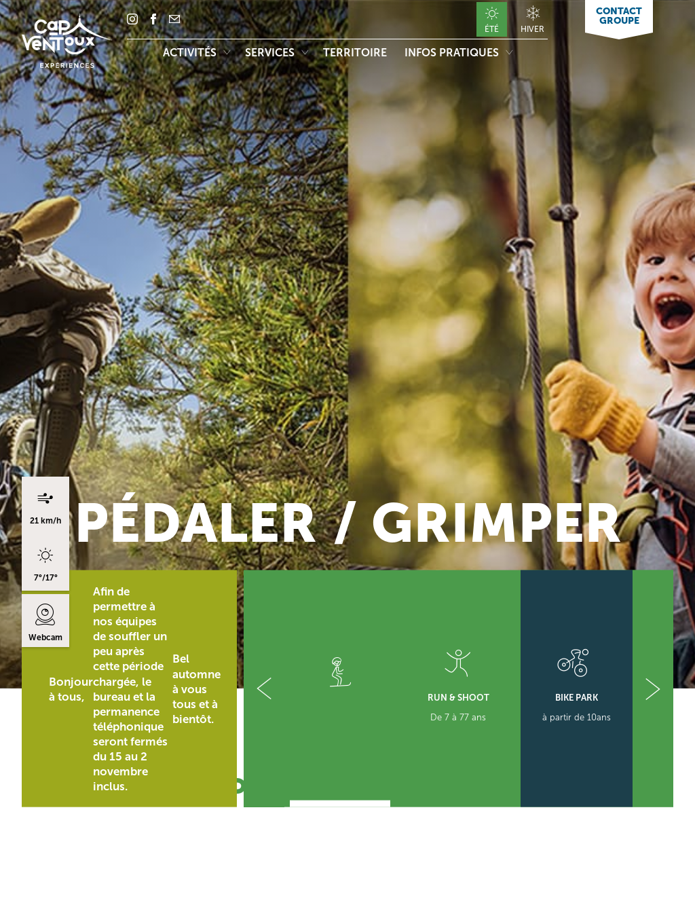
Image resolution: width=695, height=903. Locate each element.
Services (276, 52)
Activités (196, 52)
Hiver (532, 28)
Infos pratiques (458, 52)
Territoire (356, 52)
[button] (264, 688)
